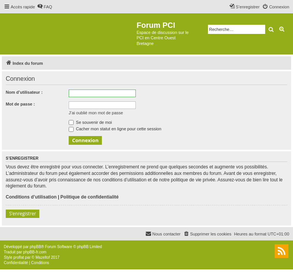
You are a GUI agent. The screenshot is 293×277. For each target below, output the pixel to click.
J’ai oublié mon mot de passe (96, 112)
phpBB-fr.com (35, 252)
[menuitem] (44, 6)
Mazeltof (42, 257)
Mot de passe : (20, 104)
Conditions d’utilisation (31, 197)
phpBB (35, 247)
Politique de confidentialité (89, 197)
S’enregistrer (22, 213)
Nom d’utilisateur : (24, 92)
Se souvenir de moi (90, 122)
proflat (18, 257)
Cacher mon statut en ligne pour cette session (115, 128)
